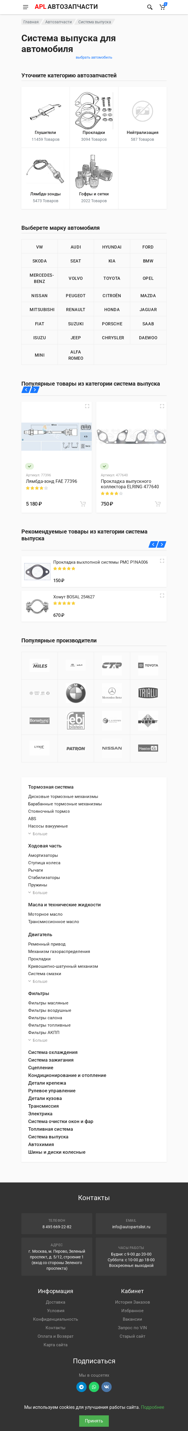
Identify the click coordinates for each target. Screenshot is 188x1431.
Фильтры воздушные (49, 1010)
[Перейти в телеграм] (81, 1387)
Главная (31, 22)
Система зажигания (50, 1060)
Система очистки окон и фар (60, 1121)
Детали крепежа (47, 1083)
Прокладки (39, 958)
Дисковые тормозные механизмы (63, 796)
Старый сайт (132, 1336)
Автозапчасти (58, 22)
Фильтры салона (45, 1017)
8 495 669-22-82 (56, 1227)
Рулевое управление (51, 1090)
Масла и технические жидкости (64, 904)
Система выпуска (48, 1137)
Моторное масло (45, 914)
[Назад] (26, 389)
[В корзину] (83, 504)
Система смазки (44, 973)
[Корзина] (162, 7)
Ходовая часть (45, 846)
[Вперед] (35, 389)
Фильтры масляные (48, 1003)
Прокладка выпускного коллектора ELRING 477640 (130, 484)
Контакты (56, 1327)
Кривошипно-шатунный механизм (63, 966)
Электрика (40, 1113)
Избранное (132, 1310)
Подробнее (152, 1407)
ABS (32, 818)
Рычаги (35, 870)
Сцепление (40, 1067)
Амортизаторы (43, 855)
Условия (55, 1310)
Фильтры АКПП (44, 1032)
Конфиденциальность (55, 1319)
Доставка (55, 1302)
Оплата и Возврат (55, 1336)
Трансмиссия (43, 1106)
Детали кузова (45, 1098)
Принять (94, 1421)
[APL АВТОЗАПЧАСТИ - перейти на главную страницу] (66, 7)
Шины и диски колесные (56, 1152)
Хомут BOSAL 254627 (74, 596)
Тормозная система (50, 787)
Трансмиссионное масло (53, 921)
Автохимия (41, 1144)
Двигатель (40, 934)
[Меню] (25, 7)
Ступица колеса (44, 862)
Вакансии (132, 1319)
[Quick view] (162, 560)
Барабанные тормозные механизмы (65, 804)
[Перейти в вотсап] (94, 1387)
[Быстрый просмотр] (87, 406)
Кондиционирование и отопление (67, 1075)
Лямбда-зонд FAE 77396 (51, 481)
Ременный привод (47, 944)
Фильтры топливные (49, 1025)
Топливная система (50, 1129)
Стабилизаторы (44, 877)
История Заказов (132, 1302)
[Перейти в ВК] (106, 1387)
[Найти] (150, 7)
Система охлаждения (52, 1052)
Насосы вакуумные (48, 826)
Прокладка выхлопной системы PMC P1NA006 (100, 562)
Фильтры (38, 993)
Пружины (37, 885)
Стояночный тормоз (49, 811)
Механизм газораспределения (59, 951)
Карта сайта (56, 1344)
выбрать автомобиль (94, 57)
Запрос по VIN (132, 1327)
